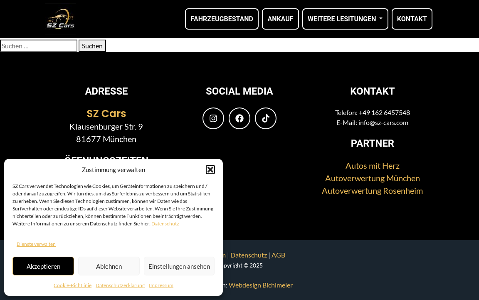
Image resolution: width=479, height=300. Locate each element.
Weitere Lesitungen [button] (343, 19)
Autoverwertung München (372, 178)
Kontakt (412, 19)
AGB (278, 255)
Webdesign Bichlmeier (261, 285)
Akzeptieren (43, 266)
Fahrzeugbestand (222, 19)
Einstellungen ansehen (179, 266)
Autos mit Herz (373, 165)
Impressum (161, 285)
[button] (210, 169)
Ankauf (280, 19)
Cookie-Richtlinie (72, 285)
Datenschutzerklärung (120, 285)
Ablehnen (109, 266)
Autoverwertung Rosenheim (372, 190)
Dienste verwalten (36, 244)
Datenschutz (165, 223)
